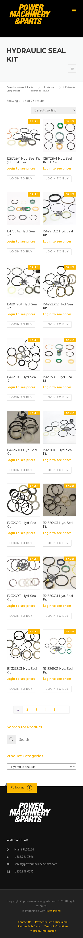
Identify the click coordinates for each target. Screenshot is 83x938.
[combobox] (41, 766)
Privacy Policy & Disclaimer (51, 922)
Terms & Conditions (56, 926)
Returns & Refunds (29, 926)
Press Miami (53, 911)
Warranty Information (43, 930)
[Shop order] (53, 110)
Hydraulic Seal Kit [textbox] (40, 767)
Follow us (17, 787)
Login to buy (21, 178)
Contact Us (24, 922)
